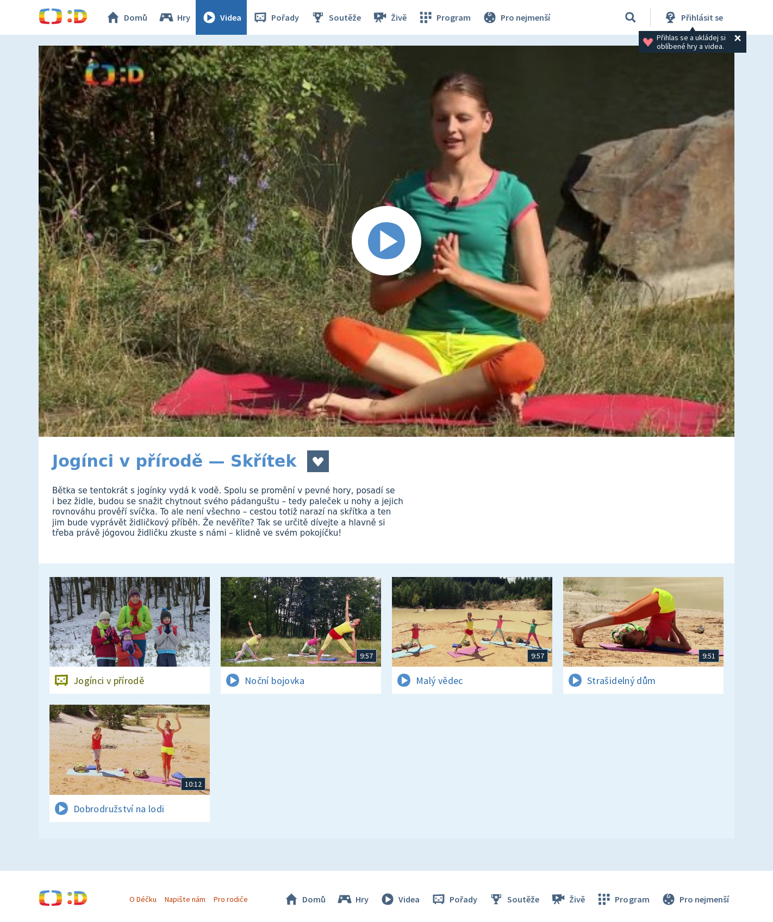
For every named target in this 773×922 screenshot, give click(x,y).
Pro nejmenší (516, 17)
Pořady (275, 17)
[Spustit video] (386, 241)
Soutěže (335, 17)
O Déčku (143, 899)
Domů (126, 17)
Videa (221, 17)
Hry (174, 17)
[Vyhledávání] (630, 17)
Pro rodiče (231, 899)
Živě (389, 17)
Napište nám (185, 899)
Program (444, 17)
